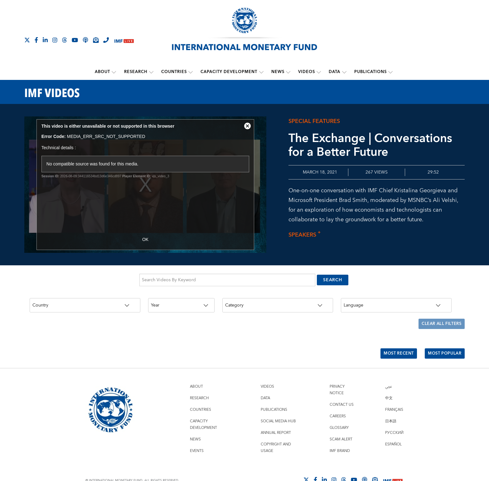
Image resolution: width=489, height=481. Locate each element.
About (103, 71)
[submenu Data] (344, 72)
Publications (370, 71)
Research (136, 71)
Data (334, 71)
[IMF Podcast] (85, 40)
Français (394, 393)
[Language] (396, 300)
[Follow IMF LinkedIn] (45, 40)
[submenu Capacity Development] (261, 72)
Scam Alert (341, 423)
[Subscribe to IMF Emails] (96, 40)
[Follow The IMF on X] (27, 40)
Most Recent (393, 339)
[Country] (85, 300)
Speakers (306, 234)
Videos (306, 71)
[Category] (278, 300)
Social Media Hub (278, 404)
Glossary (339, 411)
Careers (338, 399)
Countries (174, 71)
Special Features (314, 120)
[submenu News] (288, 72)
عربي (388, 370)
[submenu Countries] (191, 72)
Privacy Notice (337, 373)
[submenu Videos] (318, 72)
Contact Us (342, 388)
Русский (394, 416)
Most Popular (442, 339)
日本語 (390, 404)
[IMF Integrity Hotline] (106, 40)
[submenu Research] (151, 72)
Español (393, 428)
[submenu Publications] (390, 72)
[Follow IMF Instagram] (54, 40)
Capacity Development (229, 71)
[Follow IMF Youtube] (75, 40)
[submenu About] (114, 72)
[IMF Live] (124, 40)
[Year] (181, 300)
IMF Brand (340, 434)
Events (197, 434)
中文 (389, 381)
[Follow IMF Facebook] (36, 40)
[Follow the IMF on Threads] (64, 40)
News (277, 71)
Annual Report (276, 416)
